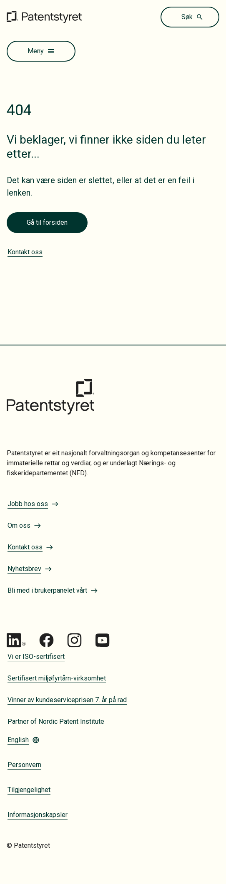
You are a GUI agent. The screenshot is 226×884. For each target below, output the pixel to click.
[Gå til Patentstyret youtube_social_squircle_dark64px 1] (102, 640)
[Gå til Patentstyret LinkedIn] (16, 640)
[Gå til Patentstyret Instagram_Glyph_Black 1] (74, 640)
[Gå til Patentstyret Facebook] (46, 640)
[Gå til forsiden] (44, 17)
